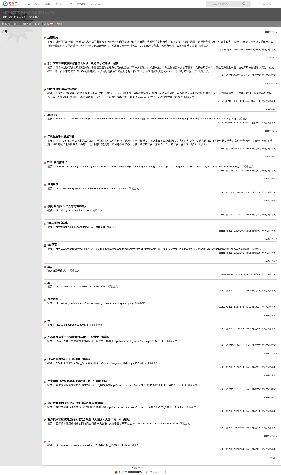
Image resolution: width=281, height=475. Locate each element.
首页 (16, 23)
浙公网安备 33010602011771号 (129, 472)
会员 (27, 3)
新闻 (48, 3)
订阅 (46, 23)
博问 (59, 3)
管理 (60, 23)
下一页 (271, 457)
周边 (38, 3)
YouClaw (96, 4)
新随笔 (27, 23)
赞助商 (81, 3)
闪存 (69, 3)
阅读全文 (203, 45)
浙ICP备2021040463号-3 (156, 472)
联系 (38, 23)
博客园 (6, 23)
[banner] (9, 4)
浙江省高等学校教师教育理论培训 (29, 13)
